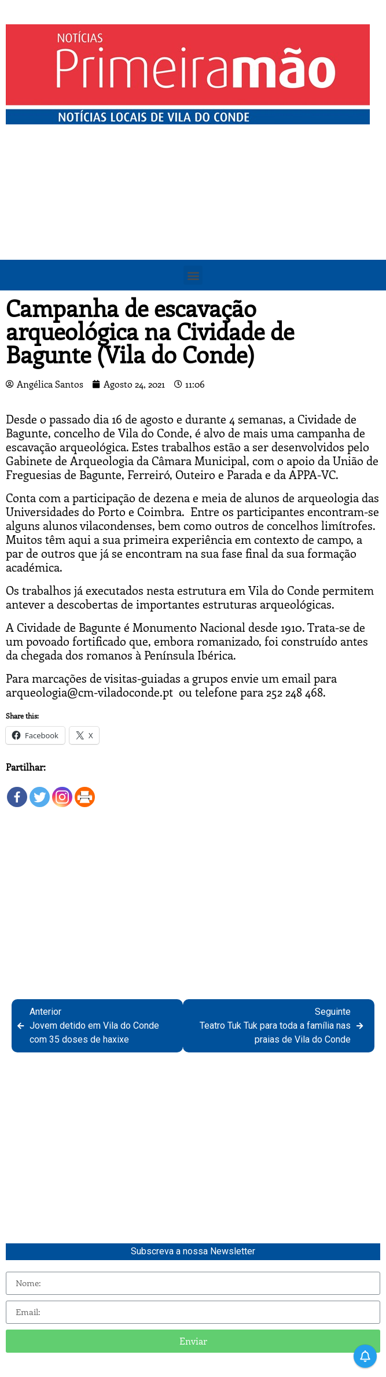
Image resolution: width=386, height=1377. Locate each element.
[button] (193, 275)
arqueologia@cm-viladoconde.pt (89, 691)
